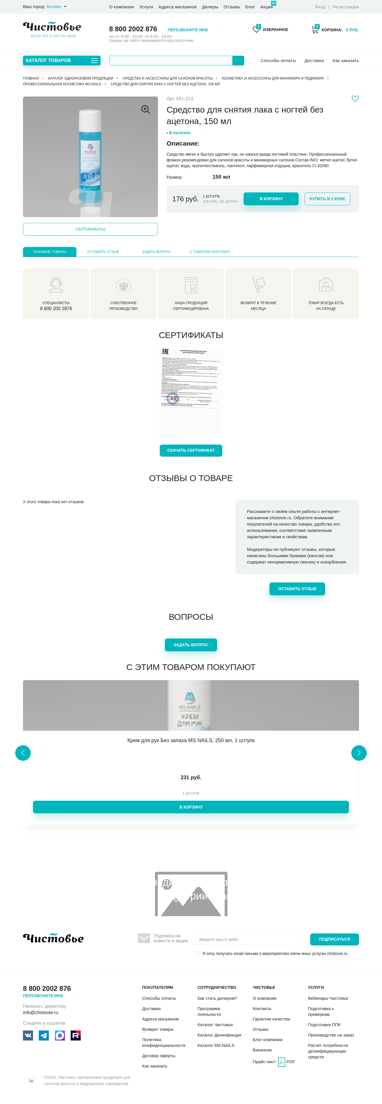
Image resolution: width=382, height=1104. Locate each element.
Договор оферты (158, 1055)
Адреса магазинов (178, 6)
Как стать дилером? (217, 998)
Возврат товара (157, 1029)
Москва (53, 6)
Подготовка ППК (324, 1024)
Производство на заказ (331, 1034)
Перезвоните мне (188, 30)
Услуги (146, 6)
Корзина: (335, 29)
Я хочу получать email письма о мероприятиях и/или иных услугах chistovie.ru (275, 953)
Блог (250, 6)
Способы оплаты (278, 60)
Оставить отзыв (103, 252)
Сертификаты (91, 229)
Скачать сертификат (191, 450)
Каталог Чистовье (215, 1024)
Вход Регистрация (337, 6)
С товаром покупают (210, 252)
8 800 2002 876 (133, 29)
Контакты (262, 1008)
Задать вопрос (156, 252)
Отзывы (231, 6)
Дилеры (210, 6)
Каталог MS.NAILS (215, 1045)
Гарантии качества (271, 1018)
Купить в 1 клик (327, 198)
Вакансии (262, 1049)
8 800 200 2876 (56, 308)
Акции (266, 5)
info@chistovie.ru (40, 1012)
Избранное (270, 29)
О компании (121, 6)
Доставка (314, 60)
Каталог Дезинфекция (219, 1034)
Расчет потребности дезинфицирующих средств (328, 1051)
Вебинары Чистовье (328, 998)
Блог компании (267, 1039)
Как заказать (346, 60)
